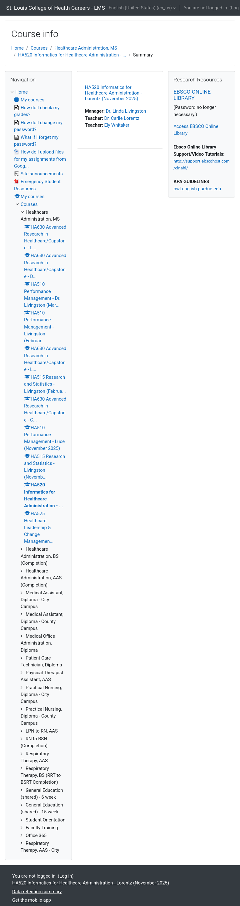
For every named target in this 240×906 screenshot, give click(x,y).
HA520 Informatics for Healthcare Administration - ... (72, 55)
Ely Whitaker (116, 125)
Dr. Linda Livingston (126, 111)
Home (17, 48)
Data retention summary (37, 891)
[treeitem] (38, 471)
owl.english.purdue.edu (197, 189)
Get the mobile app (31, 900)
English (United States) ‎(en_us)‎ (140, 8)
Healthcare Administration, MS (85, 48)
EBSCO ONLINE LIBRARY (192, 95)
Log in (65, 876)
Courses (39, 48)
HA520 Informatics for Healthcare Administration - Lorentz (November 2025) (113, 93)
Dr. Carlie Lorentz (121, 118)
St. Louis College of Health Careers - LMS (55, 8)
